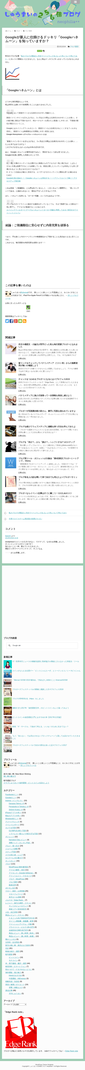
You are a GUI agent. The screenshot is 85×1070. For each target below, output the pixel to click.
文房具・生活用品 (12, 942)
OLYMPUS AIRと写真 (17, 831)
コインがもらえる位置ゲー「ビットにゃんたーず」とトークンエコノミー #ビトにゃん (46, 671)
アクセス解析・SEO (17, 870)
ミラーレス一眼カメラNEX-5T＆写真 (23, 834)
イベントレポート (12, 825)
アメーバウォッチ (12, 822)
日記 (7, 948)
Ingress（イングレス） (14, 801)
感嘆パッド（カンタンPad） (20, 843)
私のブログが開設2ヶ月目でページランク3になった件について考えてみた (35, 513)
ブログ (8, 864)
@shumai (24, 292)
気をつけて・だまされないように (18, 969)
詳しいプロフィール (28, 765)
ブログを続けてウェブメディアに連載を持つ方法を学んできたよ (47, 427)
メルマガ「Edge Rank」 (15, 900)
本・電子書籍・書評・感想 (15, 963)
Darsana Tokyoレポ (16, 803)
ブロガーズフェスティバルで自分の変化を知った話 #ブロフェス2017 (39, 745)
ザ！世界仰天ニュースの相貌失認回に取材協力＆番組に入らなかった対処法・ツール (45, 661)
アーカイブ (8, 1004)
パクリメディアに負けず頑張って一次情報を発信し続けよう (45, 395)
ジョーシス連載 (11, 849)
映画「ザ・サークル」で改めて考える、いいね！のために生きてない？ (40, 726)
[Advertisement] (23, 262)
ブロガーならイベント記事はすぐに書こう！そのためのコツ (45, 493)
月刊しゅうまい (15, 993)
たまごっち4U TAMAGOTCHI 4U (22, 918)
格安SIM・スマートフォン (15, 966)
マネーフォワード (16, 894)
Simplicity (50, 1064)
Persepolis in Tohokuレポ (19, 807)
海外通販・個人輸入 (13, 972)
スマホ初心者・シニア (14, 855)
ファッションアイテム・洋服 (20, 924)
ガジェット (9, 837)
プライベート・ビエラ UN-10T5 (21, 927)
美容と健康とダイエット (15, 984)
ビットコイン (14, 957)
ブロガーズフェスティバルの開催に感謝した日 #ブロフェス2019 (37, 689)
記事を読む (22, 358)
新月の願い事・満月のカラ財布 (17, 945)
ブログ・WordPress (17, 879)
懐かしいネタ (10, 939)
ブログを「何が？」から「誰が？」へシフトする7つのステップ (46, 442)
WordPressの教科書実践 (18, 867)
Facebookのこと (11, 794)
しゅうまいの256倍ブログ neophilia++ (18, 7)
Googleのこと (10, 798)
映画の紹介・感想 (12, 951)
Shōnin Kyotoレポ (16, 810)
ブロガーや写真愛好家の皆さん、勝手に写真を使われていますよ (47, 411)
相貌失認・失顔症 (12, 981)
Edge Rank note (71, 1051)
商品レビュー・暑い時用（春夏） (22, 936)
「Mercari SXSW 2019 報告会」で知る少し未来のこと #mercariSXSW (40, 680)
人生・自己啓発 (11, 912)
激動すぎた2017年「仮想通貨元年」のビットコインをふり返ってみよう (40, 708)
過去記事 (8, 990)
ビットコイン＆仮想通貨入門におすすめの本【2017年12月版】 (37, 717)
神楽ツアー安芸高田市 (17, 909)
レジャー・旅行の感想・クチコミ (18, 903)
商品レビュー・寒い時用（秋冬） (22, 933)
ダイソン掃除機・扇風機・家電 (21, 921)
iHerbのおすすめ (15, 975)
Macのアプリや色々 (13, 816)
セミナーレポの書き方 (14, 858)
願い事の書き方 (10, 776)
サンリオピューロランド (18, 906)
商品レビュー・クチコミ (15, 915)
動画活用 (12, 885)
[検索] (42, 645)
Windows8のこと (12, 819)
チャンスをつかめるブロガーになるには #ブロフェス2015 (44, 379)
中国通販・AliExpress (17, 978)
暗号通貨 (8, 954)
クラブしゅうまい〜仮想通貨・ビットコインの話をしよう (26, 783)
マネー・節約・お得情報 (15, 891)
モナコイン (13, 960)
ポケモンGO (10, 888)
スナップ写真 (10, 852)
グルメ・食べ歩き (12, 846)
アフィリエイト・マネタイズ (20, 876)
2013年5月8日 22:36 (11, 538)
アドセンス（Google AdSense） (21, 873)
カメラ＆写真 (10, 828)
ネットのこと (10, 861)
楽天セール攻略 (15, 897)
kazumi (8, 536)
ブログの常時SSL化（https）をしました (28, 699)
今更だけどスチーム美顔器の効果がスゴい (23, 519)
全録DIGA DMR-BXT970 (18, 930)
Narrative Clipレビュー (18, 840)
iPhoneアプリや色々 (13, 813)
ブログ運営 (74, 47)
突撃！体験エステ (16, 987)
